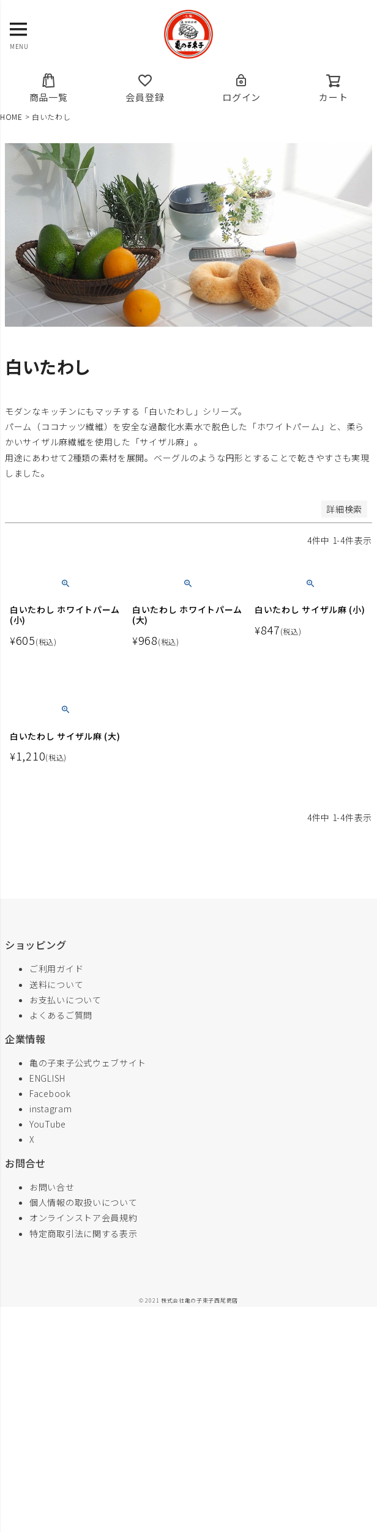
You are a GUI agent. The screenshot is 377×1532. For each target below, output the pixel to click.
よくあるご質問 (60, 1015)
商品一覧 (48, 88)
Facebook (50, 1093)
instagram (50, 1109)
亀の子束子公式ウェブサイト (87, 1063)
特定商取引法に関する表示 (83, 1233)
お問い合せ (52, 1187)
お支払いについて (65, 1000)
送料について (56, 984)
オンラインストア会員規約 (83, 1217)
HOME (11, 116)
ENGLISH (47, 1078)
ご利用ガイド (56, 968)
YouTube (47, 1124)
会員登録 (144, 88)
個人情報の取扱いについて (83, 1202)
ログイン (241, 88)
